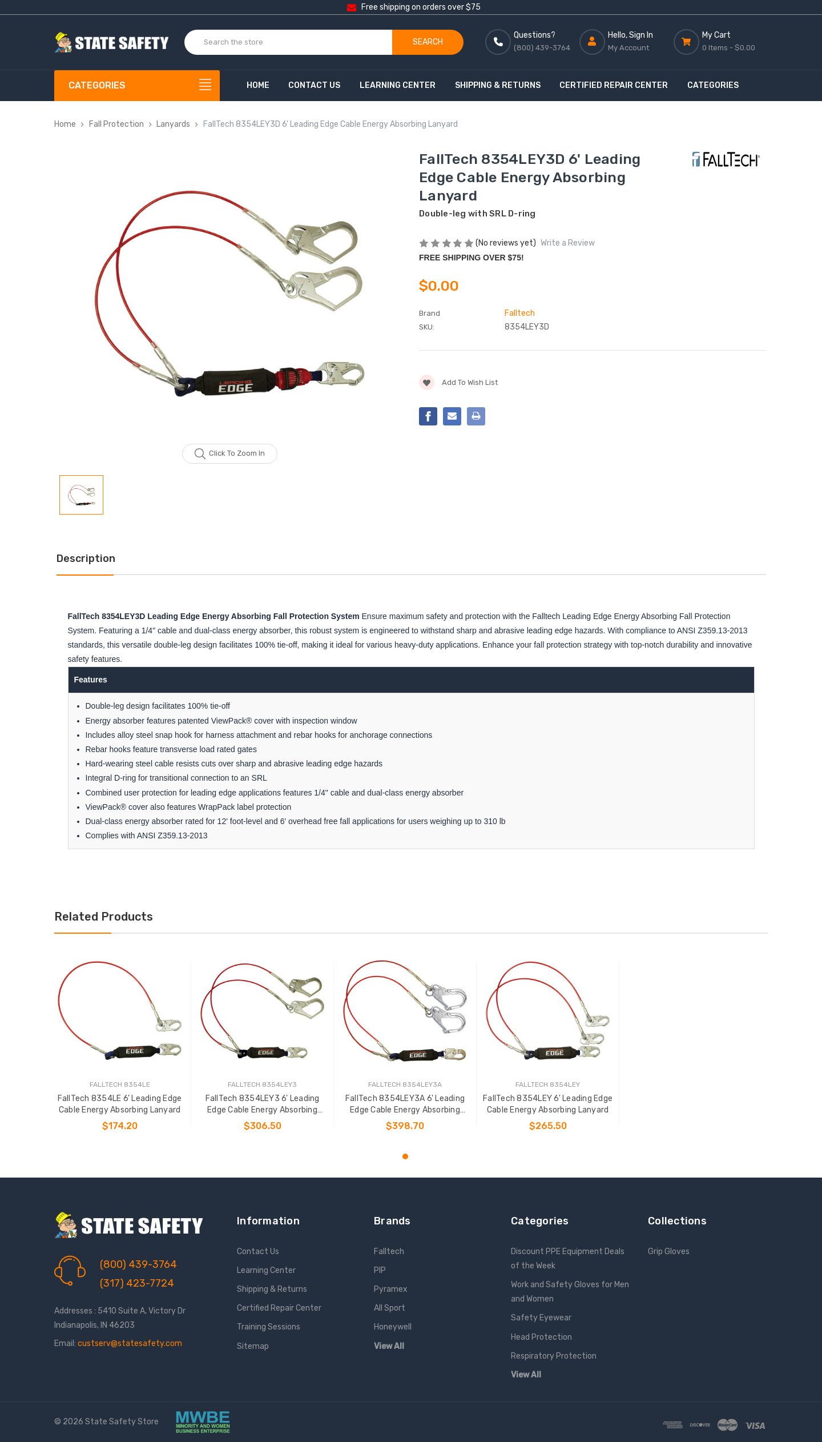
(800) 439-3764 (138, 1264)
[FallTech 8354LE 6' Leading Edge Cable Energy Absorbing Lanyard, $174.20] (119, 1010)
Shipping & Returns (498, 85)
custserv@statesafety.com (130, 1343)
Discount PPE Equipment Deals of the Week (567, 1259)
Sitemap (253, 1346)
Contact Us (314, 85)
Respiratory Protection (554, 1356)
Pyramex (391, 1289)
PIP (380, 1270)
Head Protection (541, 1337)
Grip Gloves (669, 1251)
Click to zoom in (230, 454)
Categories (713, 85)
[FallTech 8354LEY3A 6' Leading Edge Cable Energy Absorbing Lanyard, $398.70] (405, 1010)
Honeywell (393, 1327)
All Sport (389, 1308)
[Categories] (137, 85)
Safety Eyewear (541, 1318)
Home (258, 85)
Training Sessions (268, 1327)
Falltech (389, 1251)
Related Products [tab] (103, 916)
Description (86, 558)
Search (428, 42)
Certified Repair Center (613, 85)
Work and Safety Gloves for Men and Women (570, 1292)
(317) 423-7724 (137, 1283)
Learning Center (398, 85)
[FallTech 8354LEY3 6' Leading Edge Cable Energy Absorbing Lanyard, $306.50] (262, 1010)
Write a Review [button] (568, 243)
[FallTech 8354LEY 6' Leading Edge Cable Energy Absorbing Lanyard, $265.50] (547, 1010)
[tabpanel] (120, 1044)
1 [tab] (405, 1156)
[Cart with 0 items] (721, 41)
